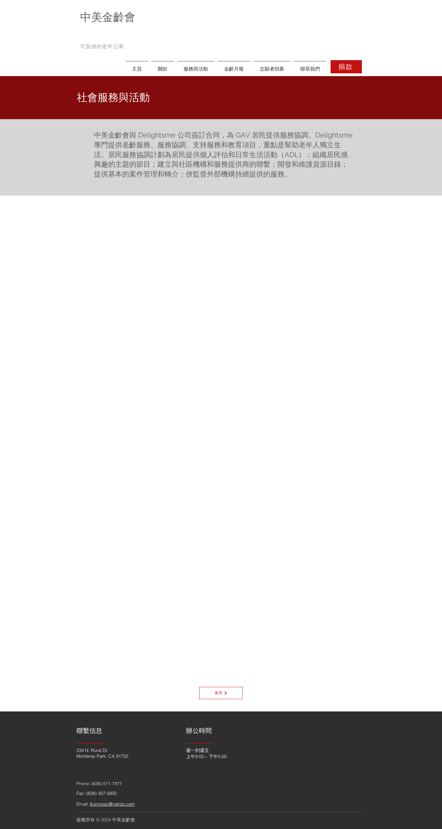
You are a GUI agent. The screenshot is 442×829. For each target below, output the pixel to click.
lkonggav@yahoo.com (112, 804)
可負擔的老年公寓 (102, 46)
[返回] (221, 693)
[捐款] (346, 66)
